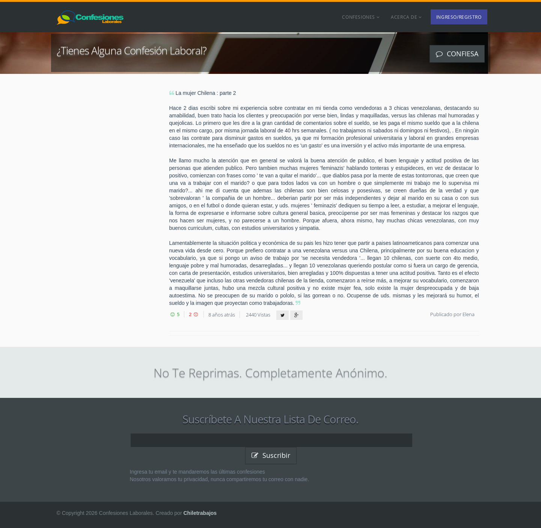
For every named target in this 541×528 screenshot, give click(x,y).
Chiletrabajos (200, 513)
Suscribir (271, 455)
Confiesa (457, 53)
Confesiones (361, 17)
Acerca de (406, 17)
